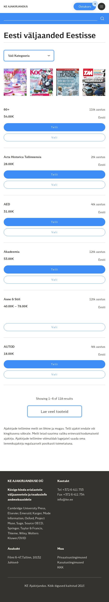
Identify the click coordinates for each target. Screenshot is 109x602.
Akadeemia (12, 251)
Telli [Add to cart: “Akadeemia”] (54, 269)
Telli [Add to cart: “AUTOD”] (54, 364)
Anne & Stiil (12, 299)
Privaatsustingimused (72, 557)
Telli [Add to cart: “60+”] (54, 127)
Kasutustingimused (70, 562)
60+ (7, 109)
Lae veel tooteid (54, 411)
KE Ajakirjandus (16, 6)
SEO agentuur (91, 585)
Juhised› (13, 562)
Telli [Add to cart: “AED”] (54, 221)
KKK (60, 567)
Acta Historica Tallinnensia (22, 157)
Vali (54, 137)
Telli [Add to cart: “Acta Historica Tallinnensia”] (54, 174)
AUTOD (9, 346)
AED (7, 204)
